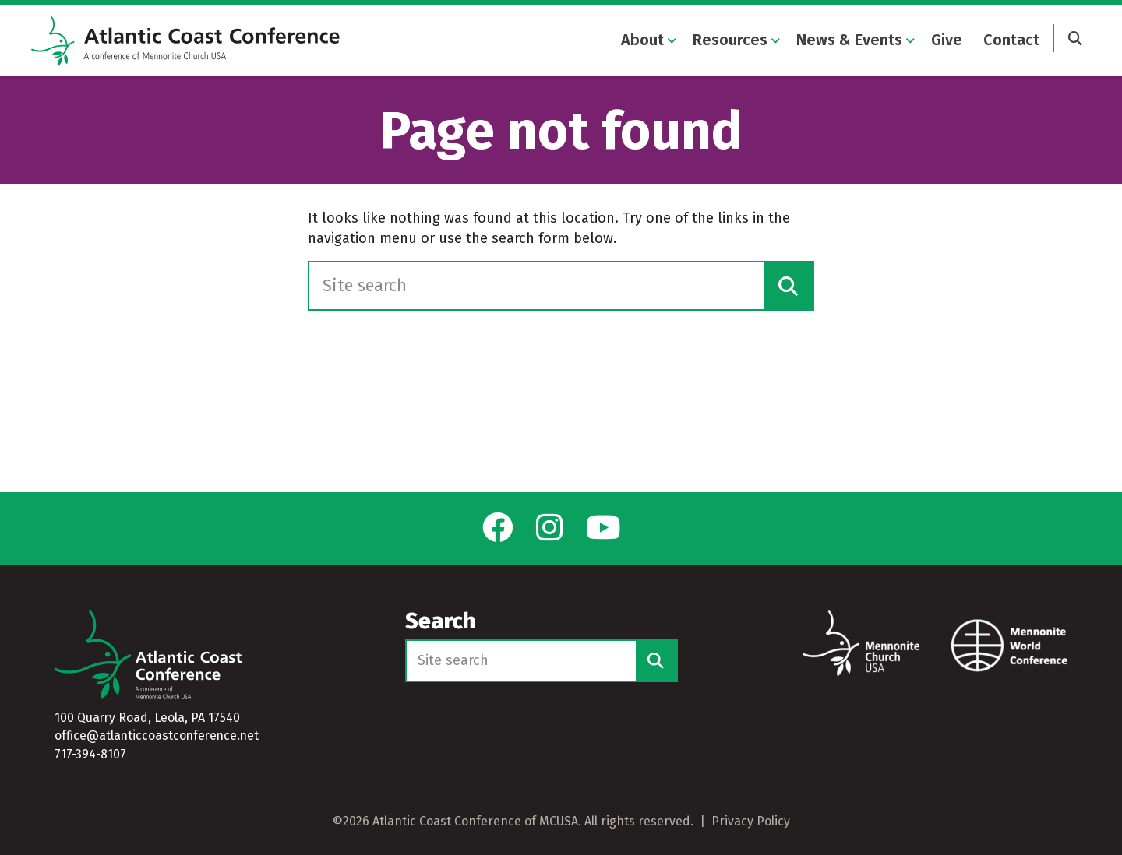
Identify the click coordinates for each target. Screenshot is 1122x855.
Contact (1011, 40)
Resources (730, 40)
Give (946, 40)
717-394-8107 (90, 754)
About (642, 40)
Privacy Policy (750, 821)
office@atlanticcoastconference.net (157, 736)
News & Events (849, 40)
